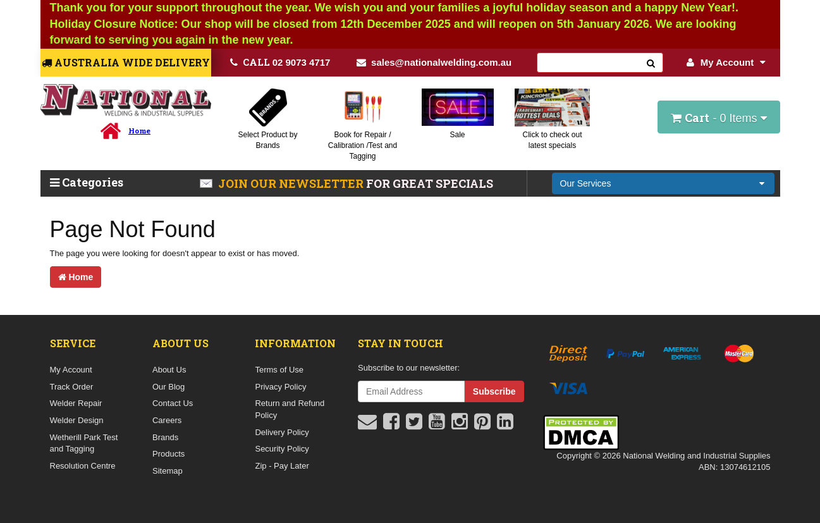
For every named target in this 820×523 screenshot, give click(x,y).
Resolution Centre (83, 466)
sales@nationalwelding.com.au (434, 62)
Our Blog (168, 386)
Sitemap (167, 471)
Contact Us (172, 403)
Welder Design (77, 420)
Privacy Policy (280, 386)
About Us (169, 369)
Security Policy (282, 448)
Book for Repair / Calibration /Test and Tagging (362, 145)
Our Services (585, 183)
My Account (726, 62)
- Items (718, 117)
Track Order (72, 386)
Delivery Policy (282, 432)
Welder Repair (76, 403)
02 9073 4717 (280, 62)
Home (76, 277)
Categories (86, 182)
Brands (165, 437)
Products (168, 453)
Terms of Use (279, 369)
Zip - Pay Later (282, 466)
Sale (457, 134)
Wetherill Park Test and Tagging (84, 443)
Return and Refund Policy (289, 409)
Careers (166, 420)
